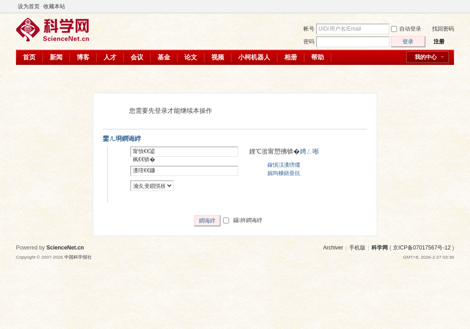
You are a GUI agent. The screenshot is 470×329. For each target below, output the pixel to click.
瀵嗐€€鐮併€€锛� (144, 174)
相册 (290, 57)
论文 (190, 57)
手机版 (357, 247)
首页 (29, 57)
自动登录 (406, 29)
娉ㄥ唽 (309, 151)
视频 (217, 57)
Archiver (333, 247)
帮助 (317, 57)
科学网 (379, 247)
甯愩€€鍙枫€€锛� (144, 155)
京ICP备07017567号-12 (422, 247)
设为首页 (29, 6)
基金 (163, 57)
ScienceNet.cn (65, 247)
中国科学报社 (78, 257)
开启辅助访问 (441, 6)
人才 (110, 57)
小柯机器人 (254, 57)
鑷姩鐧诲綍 (242, 220)
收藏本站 (54, 6)
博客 (83, 57)
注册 (438, 41)
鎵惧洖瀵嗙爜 (283, 165)
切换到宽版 (449, 6)
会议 (137, 57)
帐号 (308, 29)
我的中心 (426, 57)
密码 (308, 41)
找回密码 (443, 29)
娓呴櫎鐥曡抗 (283, 173)
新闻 (56, 57)
